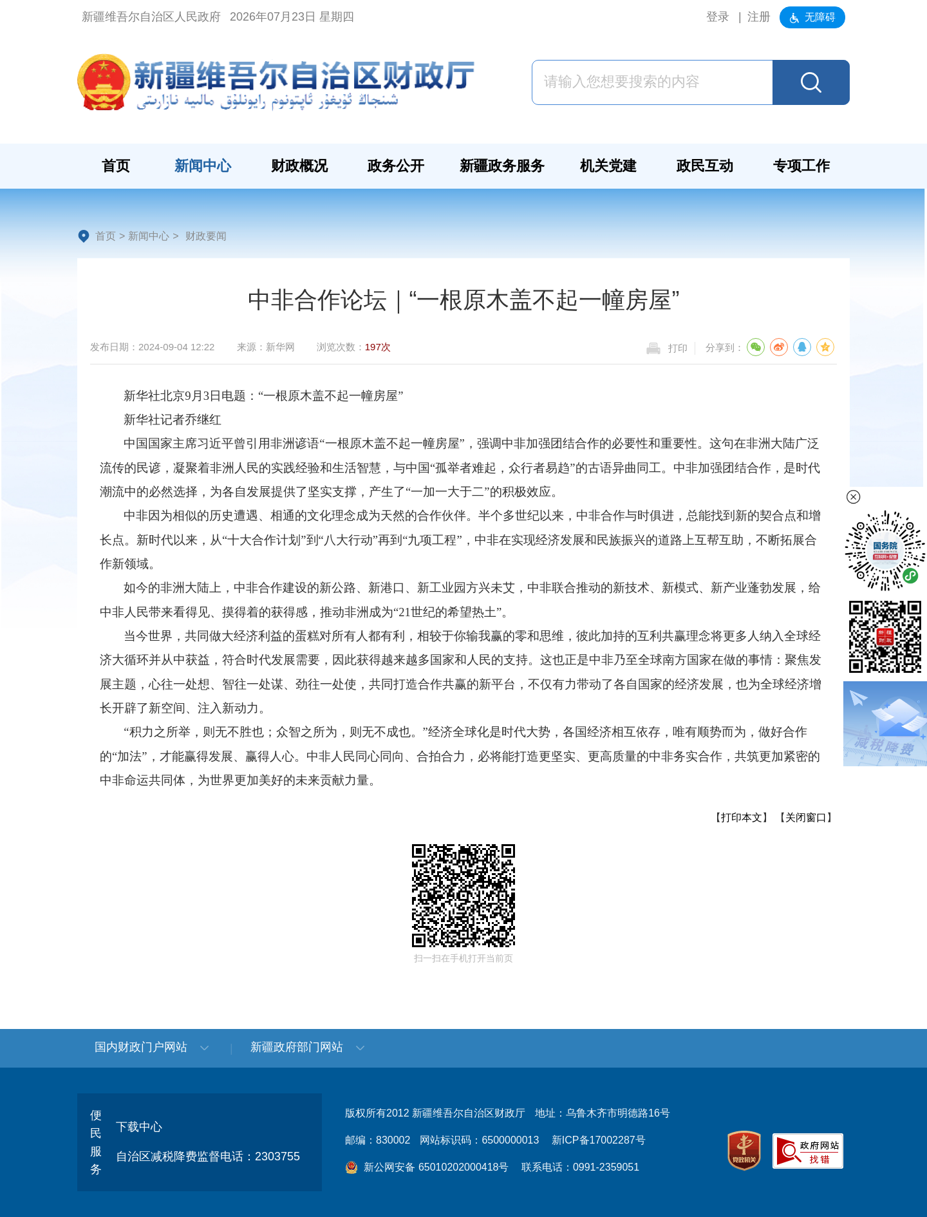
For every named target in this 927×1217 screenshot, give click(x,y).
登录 (717, 16)
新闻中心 (148, 236)
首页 (105, 236)
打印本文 (741, 817)
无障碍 (812, 17)
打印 (678, 348)
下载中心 (139, 1126)
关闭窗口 (806, 817)
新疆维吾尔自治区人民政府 (151, 16)
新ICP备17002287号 (599, 1140)
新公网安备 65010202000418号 (427, 1167)
